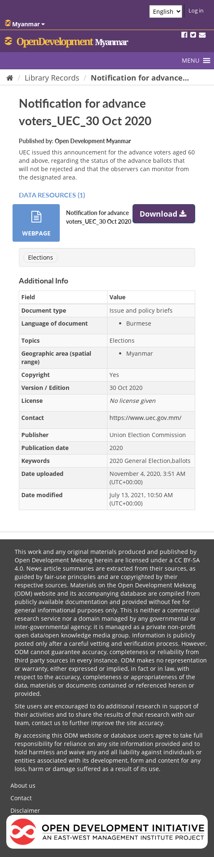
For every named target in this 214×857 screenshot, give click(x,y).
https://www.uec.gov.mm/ (145, 418)
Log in (196, 10)
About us (23, 785)
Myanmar (25, 24)
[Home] (9, 78)
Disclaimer (25, 810)
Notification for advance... (140, 78)
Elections (40, 257)
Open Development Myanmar (93, 140)
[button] (190, 60)
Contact (21, 798)
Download (164, 214)
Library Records (52, 78)
